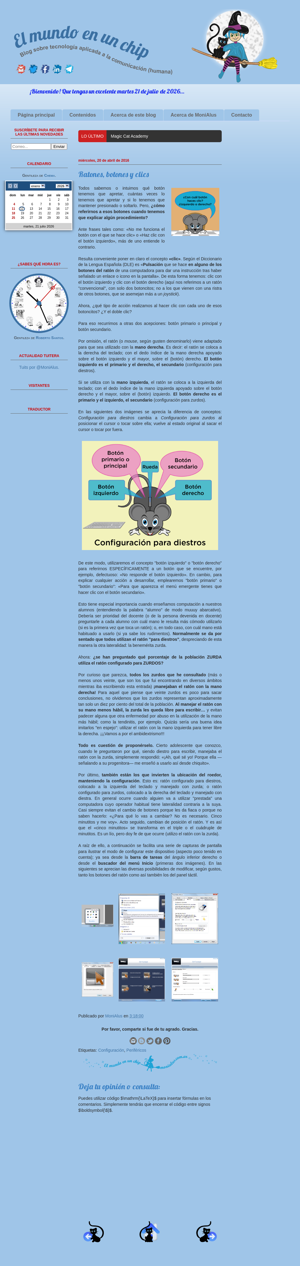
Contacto (241, 115)
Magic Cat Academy (129, 136)
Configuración (111, 1050)
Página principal (36, 115)
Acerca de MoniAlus (194, 115)
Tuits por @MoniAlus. (39, 367)
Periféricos (136, 1050)
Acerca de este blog (133, 115)
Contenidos (83, 115)
